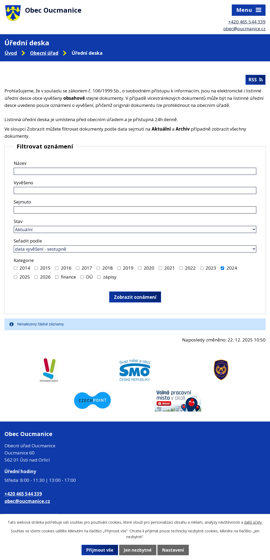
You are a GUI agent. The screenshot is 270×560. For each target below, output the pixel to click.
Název (20, 163)
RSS (255, 80)
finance (68, 277)
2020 (149, 268)
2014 (25, 268)
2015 (45, 268)
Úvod (10, 53)
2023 (211, 268)
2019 (128, 268)
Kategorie (24, 260)
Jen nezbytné (138, 550)
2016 (66, 268)
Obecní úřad (44, 53)
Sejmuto (22, 202)
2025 (25, 277)
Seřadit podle (28, 241)
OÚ (89, 277)
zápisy (110, 277)
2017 (86, 268)
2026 (45, 277)
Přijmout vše (99, 550)
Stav (18, 221)
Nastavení (173, 550)
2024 (231, 268)
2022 (190, 268)
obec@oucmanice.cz (244, 29)
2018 (107, 268)
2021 (169, 268)
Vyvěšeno (23, 183)
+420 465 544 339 (247, 22)
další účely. (253, 522)
